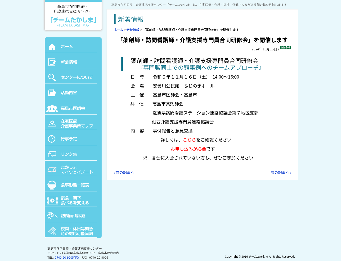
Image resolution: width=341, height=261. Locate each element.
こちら (189, 139)
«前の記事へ (124, 172)
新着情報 (132, 29)
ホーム (118, 29)
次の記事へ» (280, 172)
